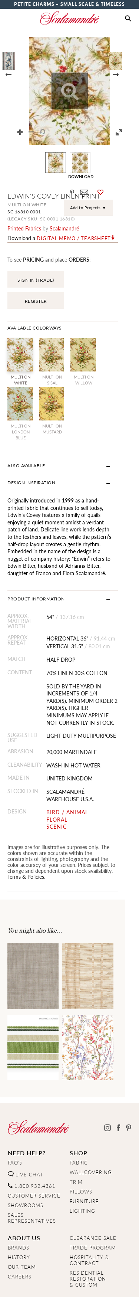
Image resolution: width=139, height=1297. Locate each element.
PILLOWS (81, 1155)
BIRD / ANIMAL (72, 781)
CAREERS (20, 1240)
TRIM (76, 1145)
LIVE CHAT (25, 1138)
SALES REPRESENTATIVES (32, 1181)
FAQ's (15, 1126)
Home (15, 1284)
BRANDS (18, 1211)
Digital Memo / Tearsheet (74, 238)
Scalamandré (64, 228)
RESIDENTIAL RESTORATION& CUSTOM (88, 1242)
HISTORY (19, 1221)
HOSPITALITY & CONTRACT (89, 1224)
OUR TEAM (22, 1230)
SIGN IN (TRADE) (35, 280)
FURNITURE (84, 1165)
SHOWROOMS (25, 1169)
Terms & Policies (51, 840)
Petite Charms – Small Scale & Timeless (69, 4)
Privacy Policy (48, 1284)
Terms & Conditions (99, 1284)
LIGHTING (82, 1174)
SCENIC (61, 796)
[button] (128, 18)
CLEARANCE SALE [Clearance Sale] (93, 1201)
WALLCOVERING (91, 1136)
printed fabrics (24, 228)
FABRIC (79, 1126)
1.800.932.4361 (32, 1149)
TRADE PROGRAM (93, 1211)
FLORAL (61, 789)
